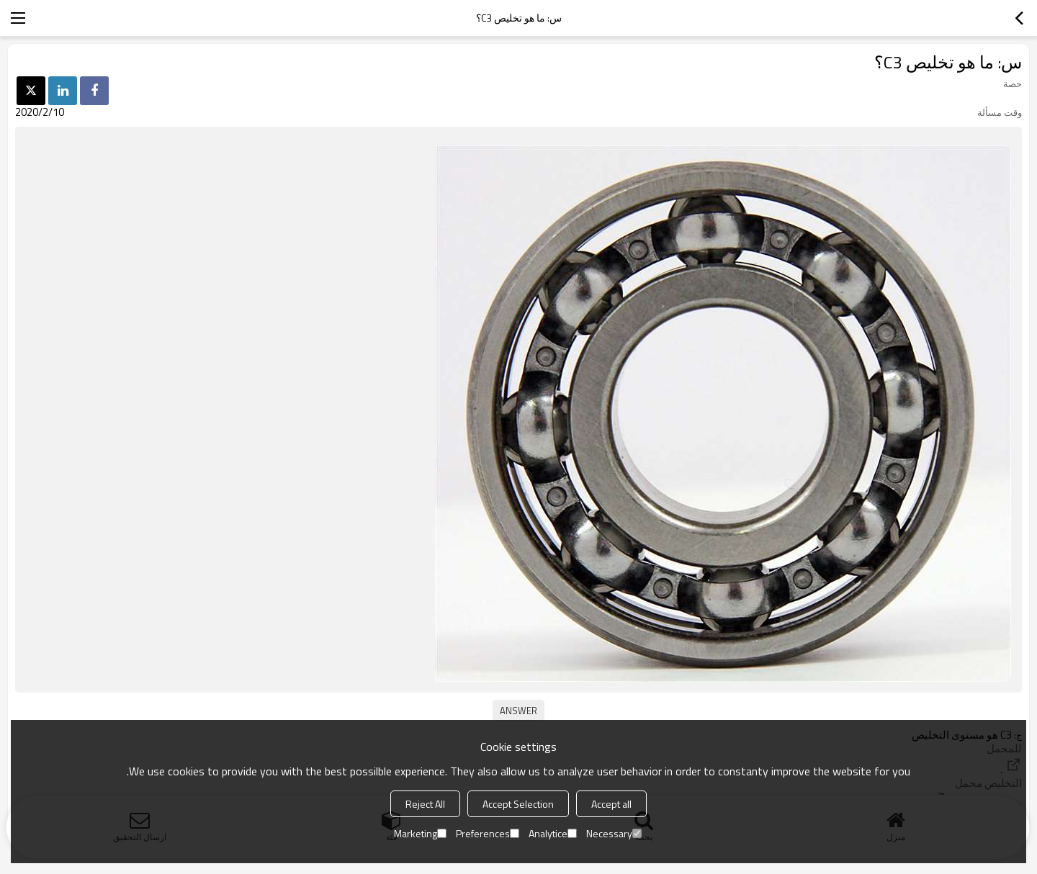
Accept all (611, 803)
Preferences (487, 833)
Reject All (425, 803)
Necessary (614, 833)
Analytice (553, 833)
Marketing (420, 833)
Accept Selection (518, 803)
